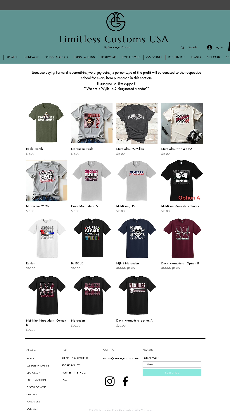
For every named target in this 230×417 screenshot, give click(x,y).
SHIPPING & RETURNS (75, 358)
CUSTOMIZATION (36, 380)
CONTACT (32, 408)
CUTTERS (32, 394)
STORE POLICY (71, 365)
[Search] (188, 47)
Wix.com (146, 410)
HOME (30, 358)
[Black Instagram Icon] (109, 381)
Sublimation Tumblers (38, 365)
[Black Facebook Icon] (125, 381)
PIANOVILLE (33, 401)
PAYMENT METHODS (74, 373)
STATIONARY (34, 372)
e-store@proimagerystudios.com (121, 358)
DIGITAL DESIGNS (36, 387)
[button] (12, 57)
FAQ (64, 380)
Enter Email (150, 358)
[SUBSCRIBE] (172, 372)
